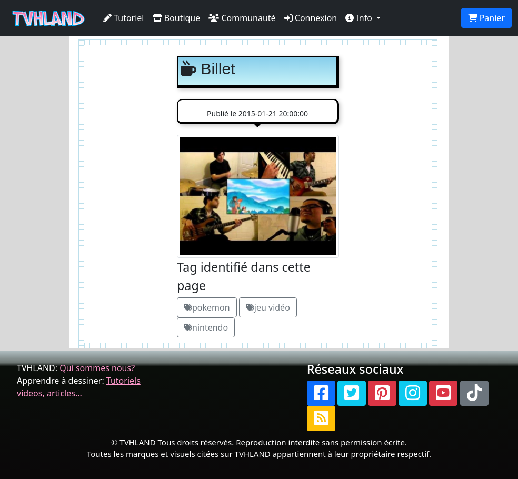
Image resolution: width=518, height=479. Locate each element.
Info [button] (359, 18)
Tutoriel (123, 18)
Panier (486, 18)
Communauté (241, 18)
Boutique (177, 18)
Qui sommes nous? (97, 368)
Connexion (310, 18)
